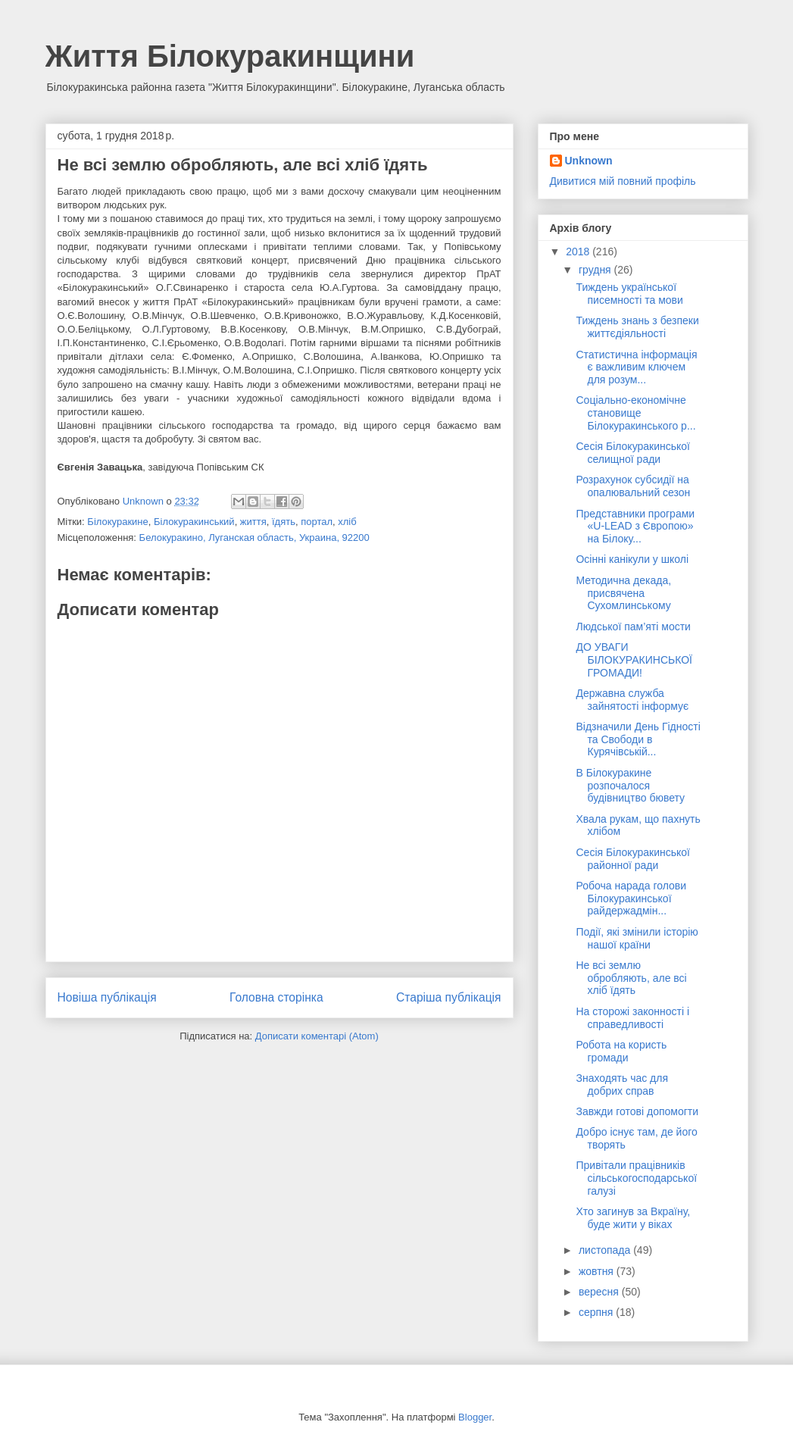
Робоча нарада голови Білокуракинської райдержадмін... (631, 898)
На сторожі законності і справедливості (632, 1017)
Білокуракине (117, 521)
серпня (597, 1312)
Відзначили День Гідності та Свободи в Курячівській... (638, 739)
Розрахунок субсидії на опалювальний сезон (633, 485)
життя (253, 521)
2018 (579, 251)
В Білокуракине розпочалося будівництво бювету (630, 786)
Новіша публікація (107, 997)
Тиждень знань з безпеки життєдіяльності (637, 326)
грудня (596, 270)
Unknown (589, 161)
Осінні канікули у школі (632, 559)
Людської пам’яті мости (633, 626)
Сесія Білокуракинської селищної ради (633, 452)
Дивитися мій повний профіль (623, 181)
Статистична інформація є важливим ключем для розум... (636, 367)
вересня (600, 1292)
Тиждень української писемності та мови (629, 293)
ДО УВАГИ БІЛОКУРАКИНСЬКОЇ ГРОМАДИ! (634, 660)
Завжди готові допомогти (637, 1111)
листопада (606, 1250)
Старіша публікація (448, 997)
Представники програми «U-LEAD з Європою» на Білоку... (635, 526)
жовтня (598, 1271)
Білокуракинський (194, 521)
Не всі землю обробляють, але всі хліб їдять (631, 978)
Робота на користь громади (621, 1051)
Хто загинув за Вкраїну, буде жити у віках (633, 1217)
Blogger (475, 1417)
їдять (283, 521)
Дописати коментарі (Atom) (317, 1036)
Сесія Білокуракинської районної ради (633, 858)
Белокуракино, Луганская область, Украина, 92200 (254, 537)
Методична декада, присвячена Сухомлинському (623, 593)
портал (316, 521)
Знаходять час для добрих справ (622, 1084)
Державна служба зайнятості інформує (632, 699)
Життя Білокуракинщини (230, 56)
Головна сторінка (276, 997)
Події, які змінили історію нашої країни (637, 938)
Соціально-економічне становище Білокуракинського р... (635, 413)
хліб (347, 521)
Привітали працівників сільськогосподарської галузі (636, 1178)
